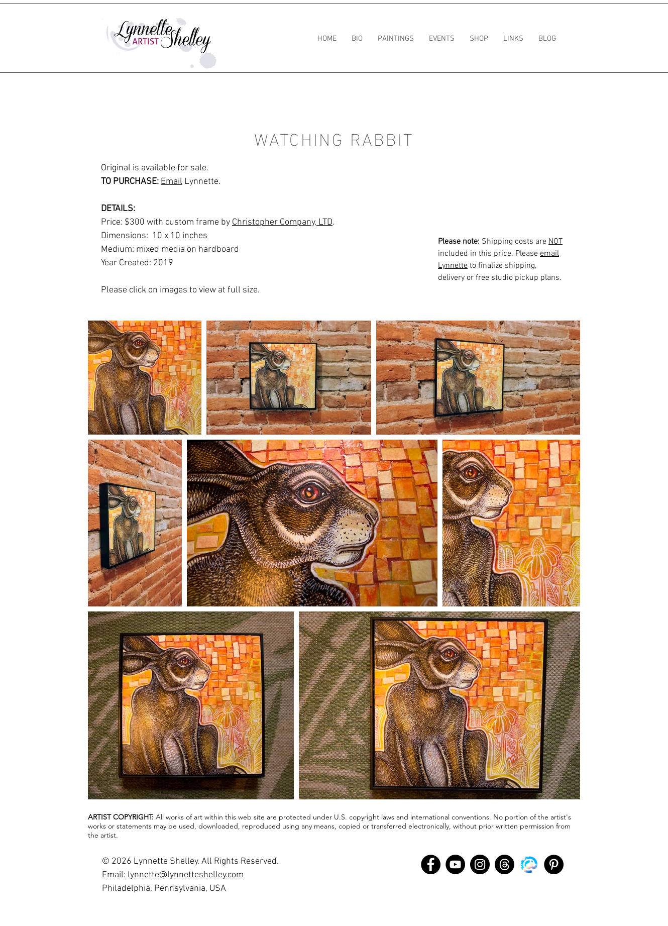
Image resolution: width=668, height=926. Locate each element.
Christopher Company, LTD (282, 222)
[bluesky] (529, 864)
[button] (395, 38)
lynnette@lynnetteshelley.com (186, 875)
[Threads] (504, 864)
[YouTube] (455, 864)
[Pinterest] (554, 864)
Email (171, 181)
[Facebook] (430, 864)
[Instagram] (480, 864)
